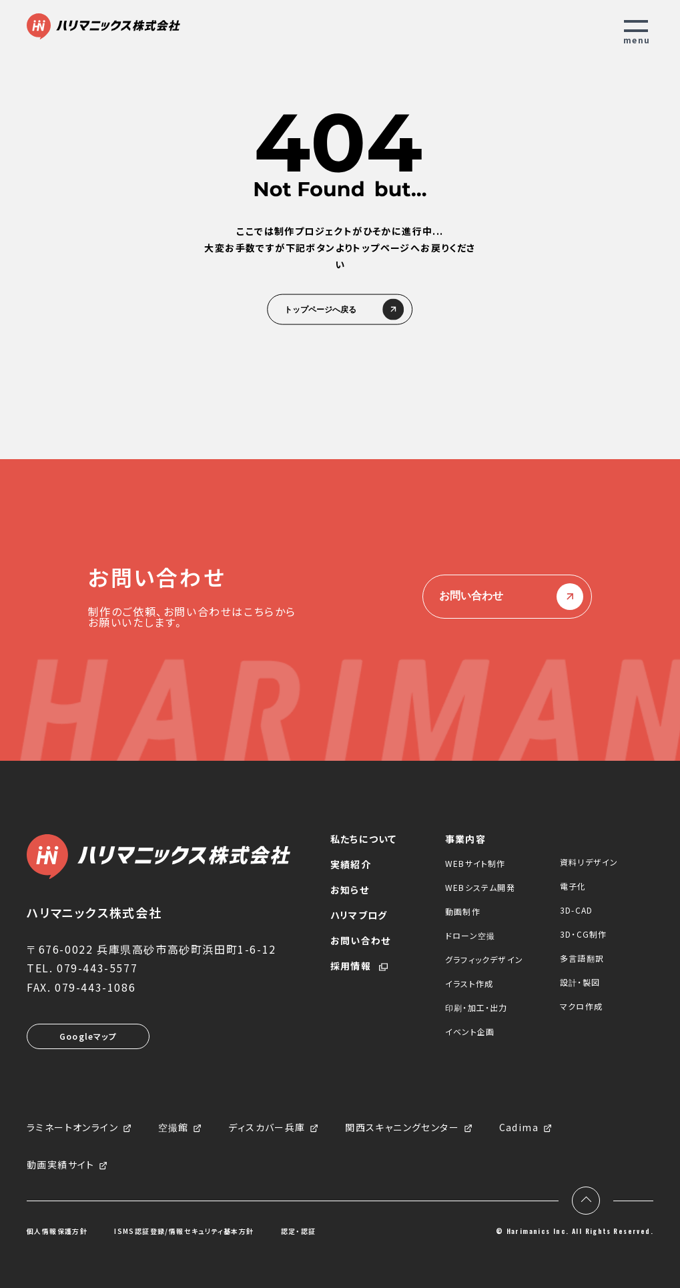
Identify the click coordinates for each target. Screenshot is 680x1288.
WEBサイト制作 (475, 863)
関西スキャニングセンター (402, 1127)
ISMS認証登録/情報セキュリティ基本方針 (184, 1231)
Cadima (519, 1127)
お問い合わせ (507, 596)
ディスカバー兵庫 (266, 1127)
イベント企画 (469, 1031)
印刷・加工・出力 (476, 1007)
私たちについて (363, 839)
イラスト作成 (469, 983)
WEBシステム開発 (480, 887)
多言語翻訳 (582, 958)
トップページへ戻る (340, 309)
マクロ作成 (581, 1006)
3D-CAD (576, 910)
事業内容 (465, 839)
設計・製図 (580, 982)
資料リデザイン (589, 862)
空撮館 (173, 1127)
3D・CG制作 (583, 934)
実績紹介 (350, 864)
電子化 (573, 886)
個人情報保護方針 (57, 1231)
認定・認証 (298, 1231)
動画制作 (462, 911)
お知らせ (349, 889)
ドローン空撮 (470, 935)
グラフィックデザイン (484, 959)
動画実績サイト (61, 1165)
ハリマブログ (358, 915)
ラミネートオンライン (72, 1127)
